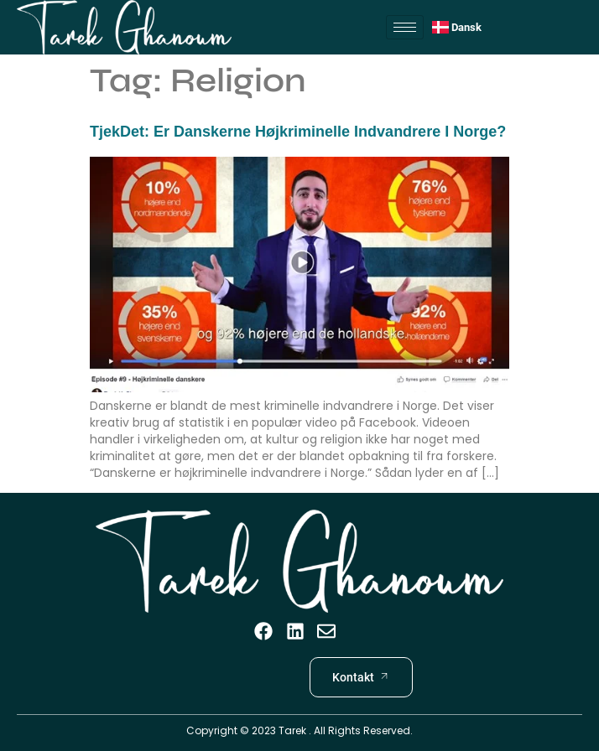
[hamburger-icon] (405, 27)
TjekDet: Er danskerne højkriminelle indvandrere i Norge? (298, 131)
